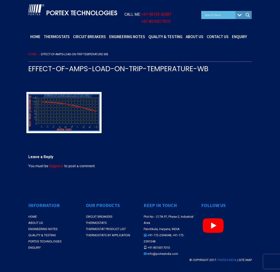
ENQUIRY (239, 36)
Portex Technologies (45, 241)
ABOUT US (194, 36)
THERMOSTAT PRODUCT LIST (106, 229)
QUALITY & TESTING (165, 36)
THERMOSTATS (57, 36)
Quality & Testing (42, 235)
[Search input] (220, 15)
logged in (56, 166)
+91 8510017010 (156, 21)
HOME (35, 36)
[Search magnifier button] (248, 15)
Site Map (245, 260)
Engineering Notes (43, 229)
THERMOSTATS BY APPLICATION (108, 235)
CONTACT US (218, 36)
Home (32, 54)
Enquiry (34, 247)
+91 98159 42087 (156, 14)
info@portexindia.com (162, 254)
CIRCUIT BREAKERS (89, 36)
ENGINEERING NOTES (127, 36)
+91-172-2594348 (159, 235)
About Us (35, 223)
